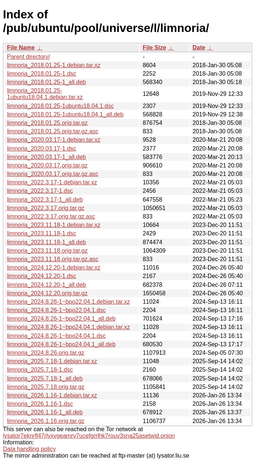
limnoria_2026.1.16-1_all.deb (45, 412)
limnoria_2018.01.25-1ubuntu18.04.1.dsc (60, 106)
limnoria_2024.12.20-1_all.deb (46, 285)
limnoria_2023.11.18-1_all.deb (46, 242)
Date (199, 47)
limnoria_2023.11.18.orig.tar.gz (47, 251)
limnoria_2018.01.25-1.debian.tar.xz (53, 65)
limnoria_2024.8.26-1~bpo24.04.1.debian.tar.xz (68, 327)
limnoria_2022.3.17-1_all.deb (45, 199)
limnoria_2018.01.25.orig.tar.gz (47, 123)
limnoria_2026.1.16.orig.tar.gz (45, 421)
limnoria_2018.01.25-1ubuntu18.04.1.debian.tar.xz (45, 93)
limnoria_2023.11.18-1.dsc (41, 233)
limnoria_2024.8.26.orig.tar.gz (45, 353)
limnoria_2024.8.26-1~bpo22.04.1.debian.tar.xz (68, 302)
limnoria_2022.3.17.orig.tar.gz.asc (51, 216)
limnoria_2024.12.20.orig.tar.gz (47, 293)
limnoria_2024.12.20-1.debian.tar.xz (53, 267)
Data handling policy (29, 449)
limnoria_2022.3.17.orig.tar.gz (45, 208)
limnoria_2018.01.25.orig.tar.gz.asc (52, 131)
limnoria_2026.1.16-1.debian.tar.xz (52, 395)
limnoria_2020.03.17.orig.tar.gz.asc (52, 174)
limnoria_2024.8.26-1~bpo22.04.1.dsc (56, 310)
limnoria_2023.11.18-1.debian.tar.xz (53, 225)
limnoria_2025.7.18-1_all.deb (45, 378)
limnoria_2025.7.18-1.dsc (40, 370)
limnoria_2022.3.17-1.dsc (40, 191)
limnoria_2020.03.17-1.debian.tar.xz (53, 140)
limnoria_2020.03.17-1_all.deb (46, 157)
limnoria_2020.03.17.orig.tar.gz (47, 165)
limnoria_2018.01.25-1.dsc (41, 74)
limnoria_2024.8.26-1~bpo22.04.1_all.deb (61, 318)
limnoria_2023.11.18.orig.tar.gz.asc (52, 259)
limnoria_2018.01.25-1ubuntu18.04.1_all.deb (65, 114)
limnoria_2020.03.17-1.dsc (41, 148)
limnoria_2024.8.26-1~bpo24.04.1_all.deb (61, 344)
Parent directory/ (28, 57)
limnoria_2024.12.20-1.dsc (41, 276)
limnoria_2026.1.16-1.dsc (40, 404)
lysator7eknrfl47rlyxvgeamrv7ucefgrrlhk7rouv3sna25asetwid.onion (89, 436)
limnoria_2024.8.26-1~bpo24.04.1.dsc (56, 336)
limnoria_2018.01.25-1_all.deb (46, 82)
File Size (154, 47)
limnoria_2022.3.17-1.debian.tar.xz (52, 182)
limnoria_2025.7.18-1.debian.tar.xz (52, 361)
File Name (21, 47)
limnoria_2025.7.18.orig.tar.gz (45, 387)
